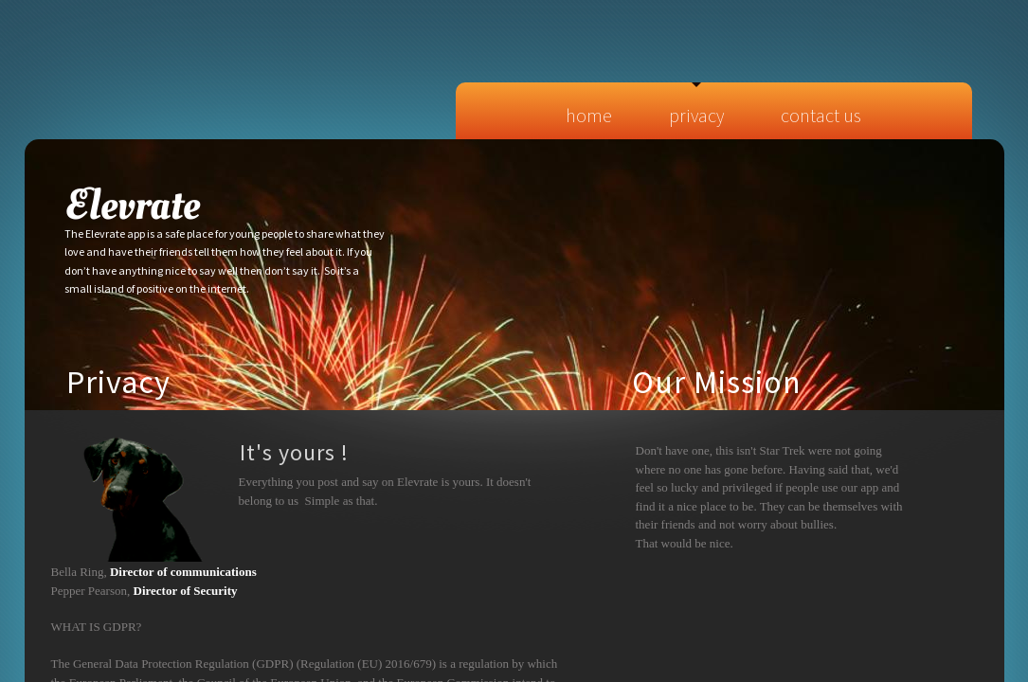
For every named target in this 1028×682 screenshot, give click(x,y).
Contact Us (821, 115)
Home (589, 115)
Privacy (696, 115)
